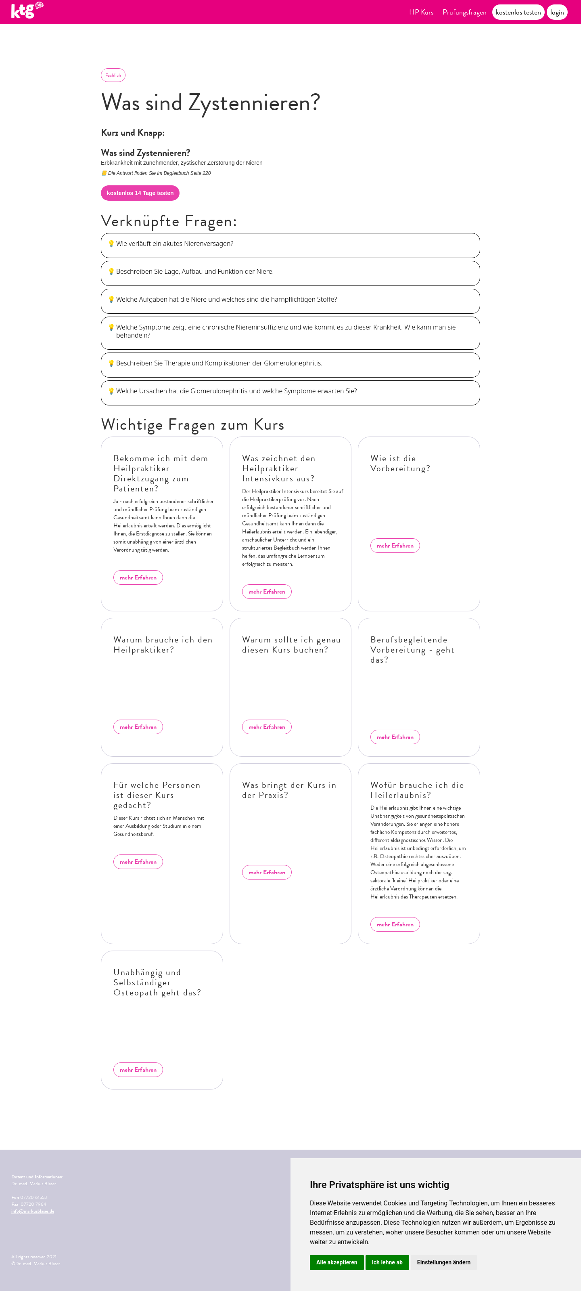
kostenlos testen (518, 11)
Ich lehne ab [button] (387, 1262)
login (557, 11)
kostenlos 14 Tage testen (140, 193)
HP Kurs (421, 11)
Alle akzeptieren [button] (336, 1262)
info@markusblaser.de (32, 1211)
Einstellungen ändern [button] (444, 1262)
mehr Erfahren (138, 577)
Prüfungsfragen (465, 11)
